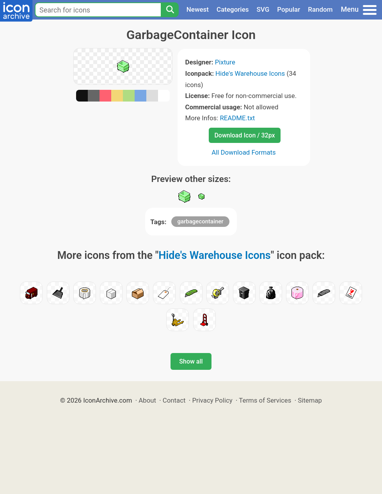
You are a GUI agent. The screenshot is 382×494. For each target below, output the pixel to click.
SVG (263, 9)
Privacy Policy (212, 400)
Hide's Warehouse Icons (250, 73)
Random (320, 9)
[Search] (170, 9)
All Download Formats (243, 152)
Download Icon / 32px (244, 135)
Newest (198, 9)
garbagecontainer (200, 221)
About (147, 400)
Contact (174, 400)
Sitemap (310, 400)
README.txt (237, 118)
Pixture (225, 62)
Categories (233, 9)
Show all (191, 361)
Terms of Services (265, 400)
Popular (288, 9)
